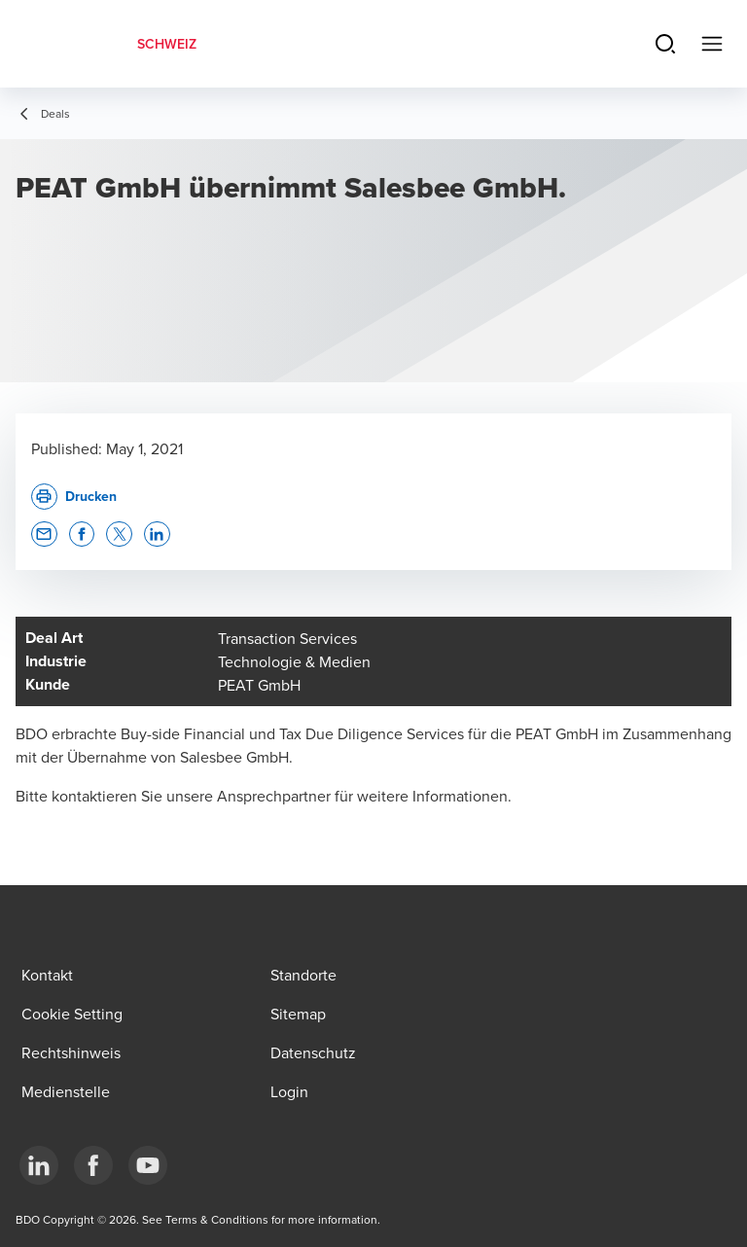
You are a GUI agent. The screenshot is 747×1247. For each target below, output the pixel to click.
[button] (44, 534)
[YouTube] (147, 1165)
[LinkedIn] (39, 1165)
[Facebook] (93, 1165)
